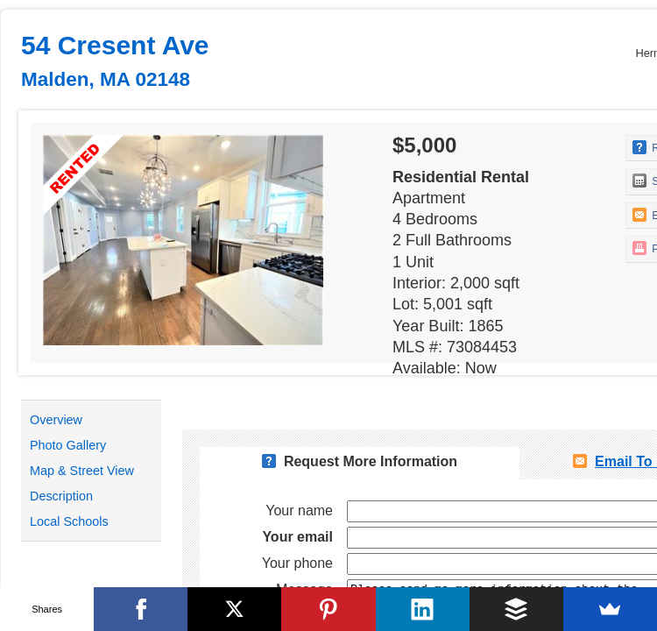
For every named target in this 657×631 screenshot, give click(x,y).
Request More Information (370, 461)
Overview (56, 420)
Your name (299, 510)
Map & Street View (82, 471)
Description (61, 496)
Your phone (297, 563)
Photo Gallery (68, 445)
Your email (297, 536)
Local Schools (69, 521)
